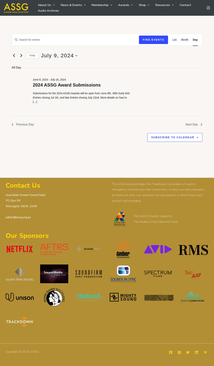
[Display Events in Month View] (184, 40)
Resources (164, 5)
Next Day (193, 124)
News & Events (73, 5)
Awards (125, 5)
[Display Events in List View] (175, 40)
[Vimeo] (205, 352)
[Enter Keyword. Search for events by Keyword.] (75, 40)
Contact (185, 5)
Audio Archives (48, 11)
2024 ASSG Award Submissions (67, 84)
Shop (144, 5)
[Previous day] (14, 55)
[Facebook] (170, 352)
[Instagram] (179, 352)
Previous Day (23, 124)
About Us (46, 5)
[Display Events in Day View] (195, 40)
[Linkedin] (196, 352)
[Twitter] (188, 352)
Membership (102, 5)
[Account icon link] (208, 8)
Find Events (153, 39)
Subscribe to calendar (172, 137)
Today (32, 55)
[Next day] (21, 55)
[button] (53, 5)
